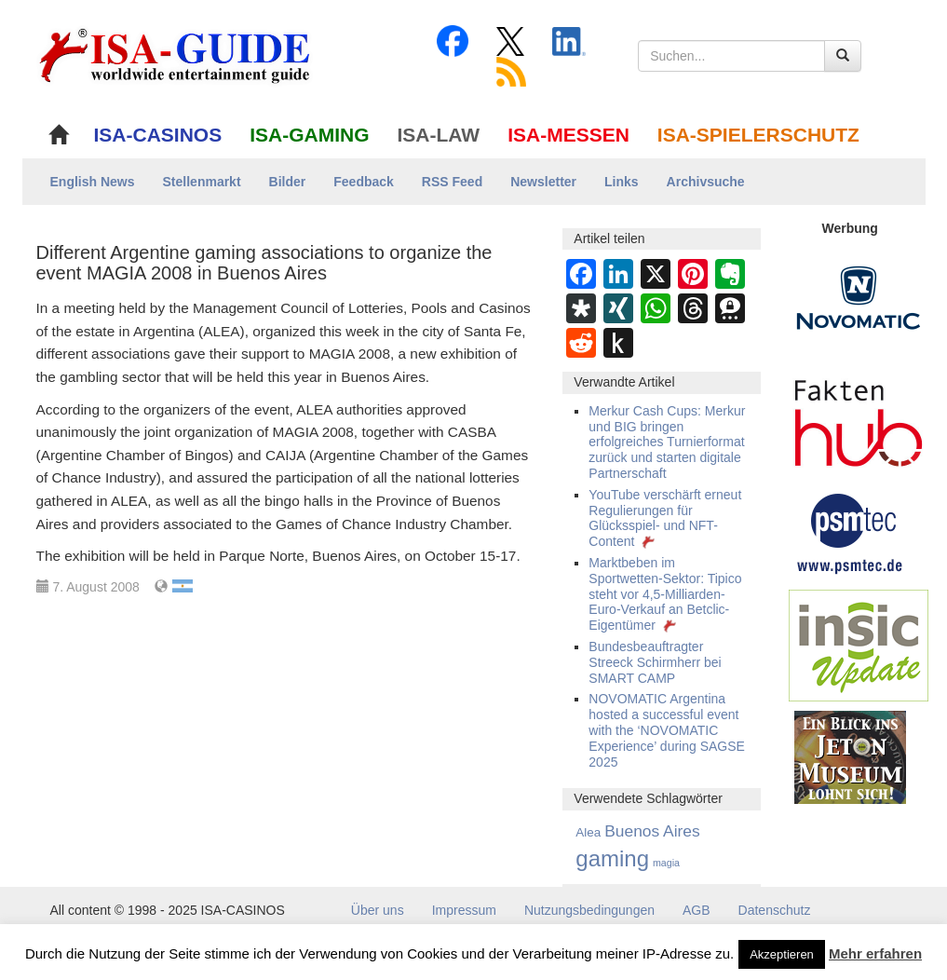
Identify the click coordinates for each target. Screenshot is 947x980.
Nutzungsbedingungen (589, 910)
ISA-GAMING (309, 134)
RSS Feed (452, 181)
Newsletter (543, 181)
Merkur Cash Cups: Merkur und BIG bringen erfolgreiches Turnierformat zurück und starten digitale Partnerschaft (666, 442)
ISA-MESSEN (568, 134)
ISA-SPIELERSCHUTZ (758, 134)
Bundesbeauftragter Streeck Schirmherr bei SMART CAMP (654, 662)
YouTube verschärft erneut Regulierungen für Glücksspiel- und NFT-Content (664, 518)
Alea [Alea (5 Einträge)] (588, 832)
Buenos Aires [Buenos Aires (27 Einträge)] (652, 831)
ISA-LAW (439, 134)
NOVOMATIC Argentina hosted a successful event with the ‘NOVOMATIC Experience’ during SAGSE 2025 (666, 730)
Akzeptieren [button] (782, 954)
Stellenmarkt (202, 181)
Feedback (363, 181)
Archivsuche (706, 181)
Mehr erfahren (875, 953)
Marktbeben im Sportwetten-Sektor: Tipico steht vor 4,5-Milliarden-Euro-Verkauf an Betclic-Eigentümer (664, 594)
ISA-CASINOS (158, 134)
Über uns (377, 910)
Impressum (464, 910)
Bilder (287, 181)
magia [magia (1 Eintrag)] (666, 862)
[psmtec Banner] (850, 531)
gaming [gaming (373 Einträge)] (612, 858)
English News (92, 181)
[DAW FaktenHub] (858, 418)
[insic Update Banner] (858, 644)
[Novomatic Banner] (858, 297)
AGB (696, 910)
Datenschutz (774, 910)
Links (621, 181)
